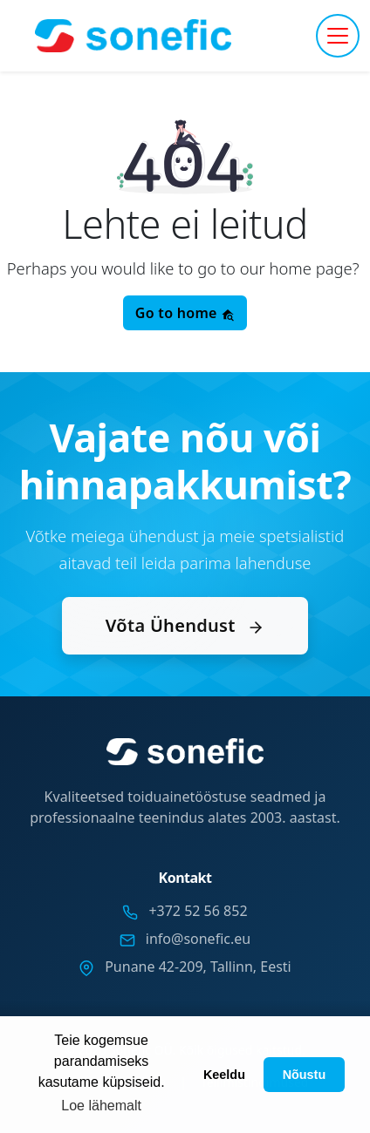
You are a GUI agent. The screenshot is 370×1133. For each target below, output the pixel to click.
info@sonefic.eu (198, 938)
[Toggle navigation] (338, 36)
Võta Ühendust (185, 625)
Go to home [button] (185, 312)
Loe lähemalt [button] (101, 1105)
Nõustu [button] (304, 1075)
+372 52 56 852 (197, 910)
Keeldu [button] (224, 1075)
